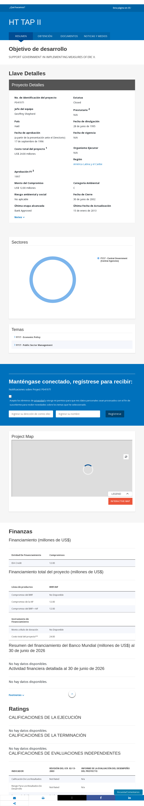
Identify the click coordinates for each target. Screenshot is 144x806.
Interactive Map (120, 501)
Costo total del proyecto (30, 148)
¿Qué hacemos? (17, 7)
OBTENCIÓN (45, 36)
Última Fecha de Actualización (92, 205)
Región (77, 159)
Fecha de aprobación (27, 132)
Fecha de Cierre (82, 194)
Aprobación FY (24, 171)
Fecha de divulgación (86, 121)
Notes (18, 217)
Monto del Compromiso (28, 183)
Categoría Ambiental (86, 183)
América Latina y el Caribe (87, 164)
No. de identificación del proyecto (35, 97)
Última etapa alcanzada (29, 205)
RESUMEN (21, 36)
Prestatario (81, 109)
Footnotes (15, 695)
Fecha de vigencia (84, 132)
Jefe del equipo (23, 109)
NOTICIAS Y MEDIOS (95, 36)
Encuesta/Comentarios (128, 792)
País (17, 121)
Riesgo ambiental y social (30, 194)
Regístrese (114, 413)
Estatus (78, 97)
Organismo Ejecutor (85, 148)
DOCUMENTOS (69, 36)
